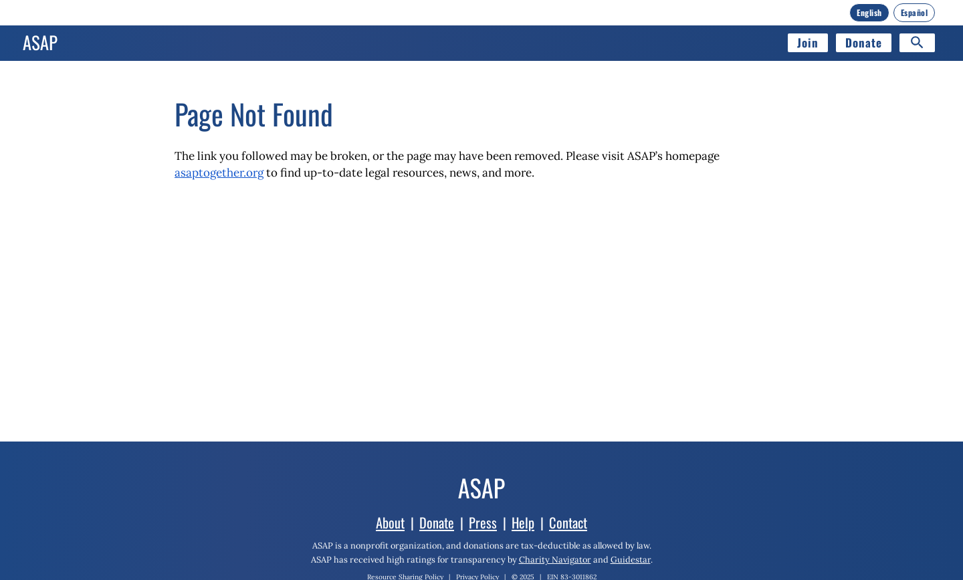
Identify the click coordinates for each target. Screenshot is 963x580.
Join (808, 42)
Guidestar (631, 559)
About (390, 522)
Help (523, 522)
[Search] (917, 42)
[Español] (914, 12)
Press (483, 522)
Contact (568, 522)
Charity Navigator (555, 559)
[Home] (40, 43)
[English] (869, 12)
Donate (863, 42)
